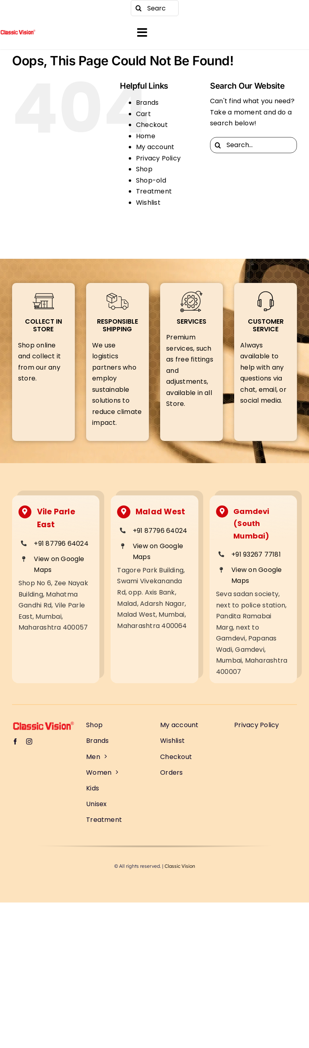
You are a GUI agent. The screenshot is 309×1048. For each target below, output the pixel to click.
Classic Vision (180, 866)
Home (145, 136)
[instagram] (32, 8)
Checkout (152, 124)
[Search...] (155, 8)
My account (155, 147)
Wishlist (148, 202)
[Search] (139, 8)
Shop (144, 169)
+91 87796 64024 (61, 543)
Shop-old (151, 180)
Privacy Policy (158, 158)
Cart (143, 114)
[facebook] (16, 8)
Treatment (154, 191)
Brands (147, 102)
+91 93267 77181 (256, 554)
